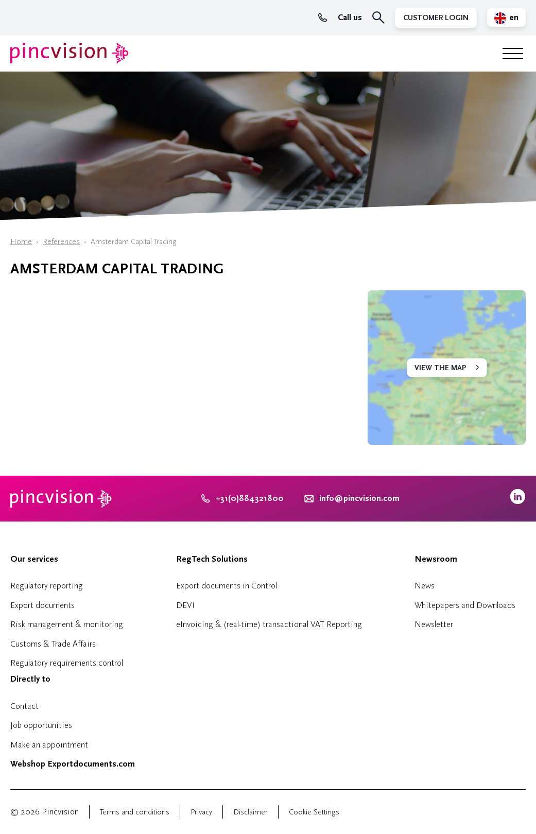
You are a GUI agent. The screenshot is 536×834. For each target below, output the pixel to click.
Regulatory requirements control (66, 663)
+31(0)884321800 (242, 498)
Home (21, 241)
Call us (340, 17)
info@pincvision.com (359, 498)
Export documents (42, 605)
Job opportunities (41, 725)
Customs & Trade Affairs (53, 644)
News (424, 585)
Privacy (201, 812)
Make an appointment (49, 745)
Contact (24, 706)
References (61, 241)
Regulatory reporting (46, 585)
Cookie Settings (314, 812)
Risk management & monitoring (66, 624)
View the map (440, 367)
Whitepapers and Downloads (464, 605)
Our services (34, 559)
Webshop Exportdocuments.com (72, 764)
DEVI (185, 605)
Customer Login (436, 17)
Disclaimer (250, 812)
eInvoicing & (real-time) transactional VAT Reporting (269, 624)
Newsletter (433, 624)
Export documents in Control (226, 585)
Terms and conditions (134, 812)
